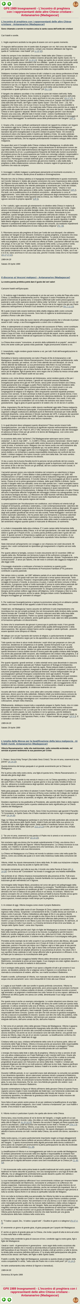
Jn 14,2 (71, 1261)
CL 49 (31, 1147)
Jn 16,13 (32, 60)
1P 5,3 (73, 716)
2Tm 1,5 (72, 1125)
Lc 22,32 (38, 51)
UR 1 (72, 118)
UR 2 (73, 190)
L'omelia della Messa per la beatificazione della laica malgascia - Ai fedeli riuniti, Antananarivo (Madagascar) (39, 742)
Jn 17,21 (68, 98)
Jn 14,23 (12, 762)
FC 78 (60, 226)
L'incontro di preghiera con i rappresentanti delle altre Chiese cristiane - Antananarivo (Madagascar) (36, 23)
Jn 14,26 (11, 815)
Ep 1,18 (48, 89)
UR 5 (36, 199)
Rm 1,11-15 (68, 306)
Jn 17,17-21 (7, 255)
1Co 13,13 (38, 827)
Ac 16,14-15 (26, 1122)
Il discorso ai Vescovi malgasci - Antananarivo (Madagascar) (35, 277)
